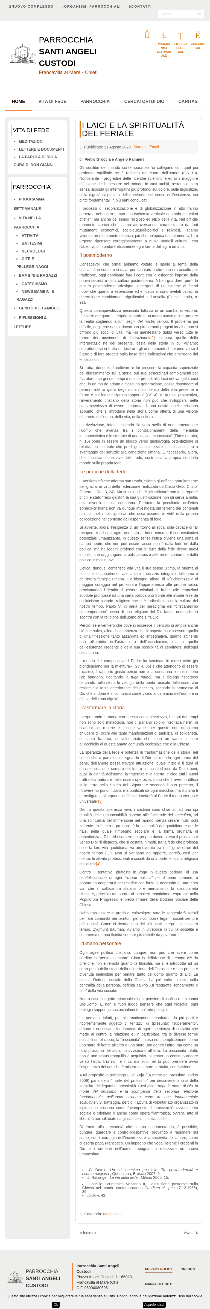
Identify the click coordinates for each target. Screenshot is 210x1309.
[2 (152, 338)
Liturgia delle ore (180, 48)
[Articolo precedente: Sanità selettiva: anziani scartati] (87, 1233)
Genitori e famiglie (39, 308)
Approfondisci (154, 1305)
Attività (30, 236)
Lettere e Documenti (41, 150)
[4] (98, 864)
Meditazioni (31, 142)
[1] (191, 236)
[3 (99, 802)
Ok (56, 1305)
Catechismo (34, 284)
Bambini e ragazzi (38, 276)
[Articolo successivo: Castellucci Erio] (191, 1233)
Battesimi (32, 244)
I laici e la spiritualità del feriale (133, 129)
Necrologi (33, 251)
